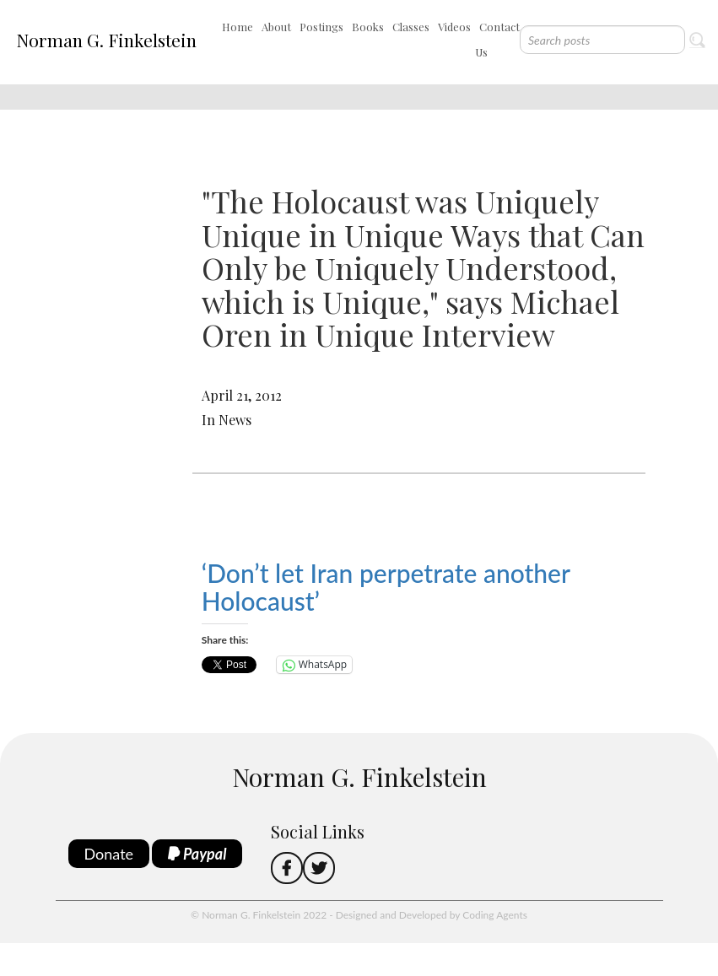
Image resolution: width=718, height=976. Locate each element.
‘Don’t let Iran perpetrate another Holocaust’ (386, 587)
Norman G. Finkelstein (106, 39)
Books (368, 26)
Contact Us (497, 39)
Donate (109, 853)
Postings (321, 26)
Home (237, 26)
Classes (410, 26)
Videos (454, 26)
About (276, 26)
